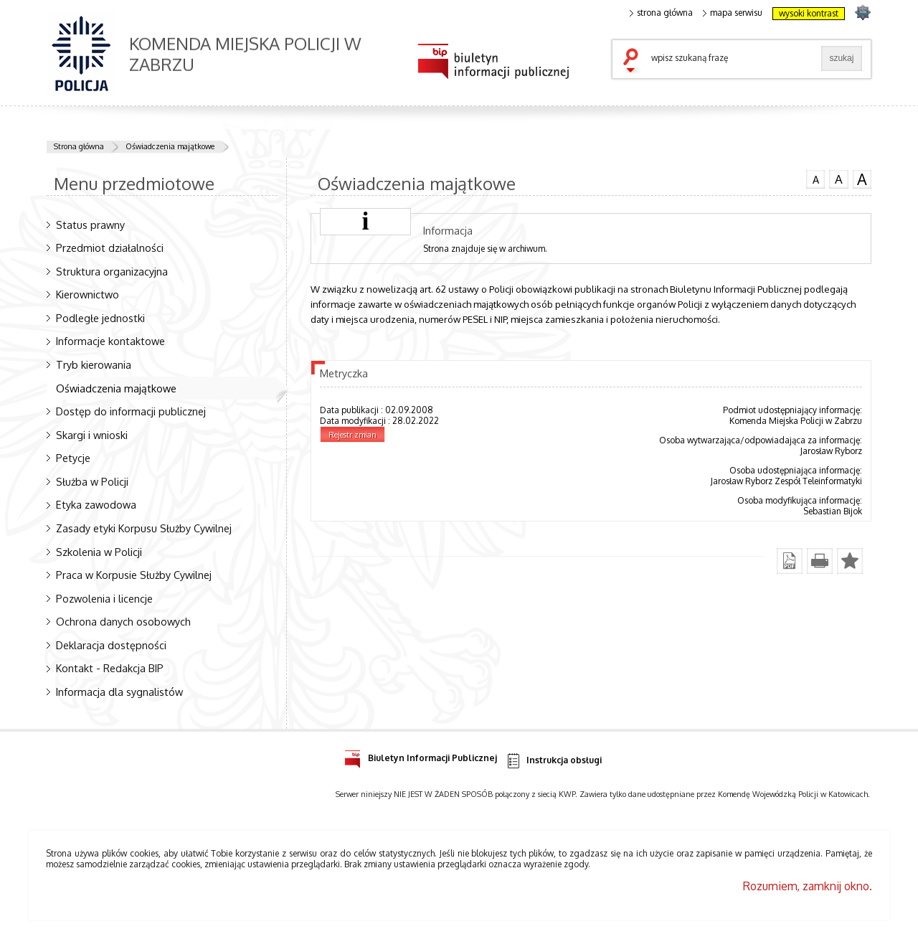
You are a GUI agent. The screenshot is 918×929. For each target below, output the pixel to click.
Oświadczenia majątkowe (170, 146)
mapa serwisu (732, 13)
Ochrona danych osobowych (123, 621)
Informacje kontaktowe (110, 340)
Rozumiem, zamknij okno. (807, 886)
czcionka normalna (815, 178)
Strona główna (79, 146)
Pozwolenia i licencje (104, 598)
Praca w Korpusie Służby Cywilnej (134, 574)
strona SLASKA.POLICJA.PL (862, 12)
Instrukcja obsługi (553, 760)
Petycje (73, 457)
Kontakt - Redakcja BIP (110, 667)
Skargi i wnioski (92, 434)
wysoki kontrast (808, 13)
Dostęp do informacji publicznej (131, 411)
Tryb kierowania (93, 364)
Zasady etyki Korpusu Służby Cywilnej (144, 528)
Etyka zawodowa (96, 504)
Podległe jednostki (100, 317)
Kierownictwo (87, 294)
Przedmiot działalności (110, 247)
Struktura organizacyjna (112, 271)
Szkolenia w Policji (99, 551)
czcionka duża (862, 179)
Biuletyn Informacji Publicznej (420, 756)
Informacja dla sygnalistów (119, 691)
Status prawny (90, 224)
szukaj (634, 61)
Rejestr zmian (352, 435)
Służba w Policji (92, 481)
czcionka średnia (838, 178)
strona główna (661, 13)
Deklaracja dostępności (111, 644)
